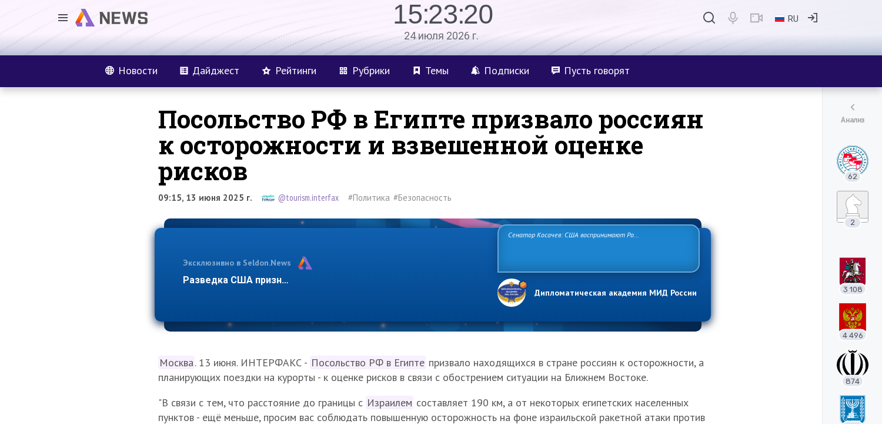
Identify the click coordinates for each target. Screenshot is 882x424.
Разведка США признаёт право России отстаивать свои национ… (334, 280)
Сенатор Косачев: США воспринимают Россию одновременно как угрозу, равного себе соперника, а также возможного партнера (597, 247)
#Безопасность (422, 197)
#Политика (369, 197)
